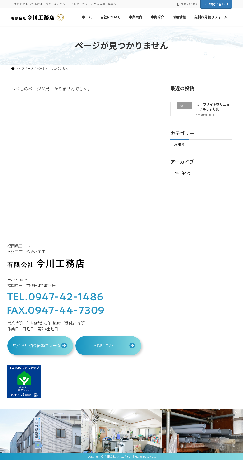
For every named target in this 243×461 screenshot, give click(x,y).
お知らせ (181, 144)
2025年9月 (182, 174)
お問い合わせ (216, 4)
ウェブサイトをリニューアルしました (212, 107)
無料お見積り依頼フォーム (36, 347)
